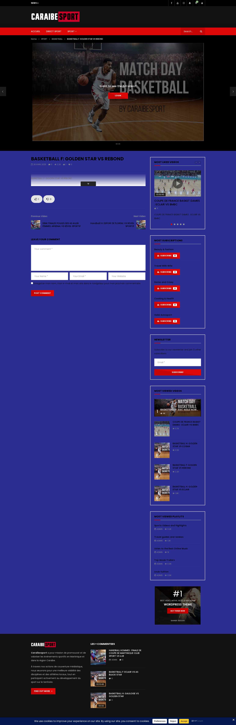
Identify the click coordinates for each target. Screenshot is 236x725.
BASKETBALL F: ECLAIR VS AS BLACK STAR (123, 673)
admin (160, 529)
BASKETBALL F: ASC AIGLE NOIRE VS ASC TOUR (187, 409)
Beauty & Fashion (164, 249)
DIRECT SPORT (53, 31)
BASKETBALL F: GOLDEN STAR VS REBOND (185, 466)
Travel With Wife (163, 265)
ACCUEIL (35, 31)
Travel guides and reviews (168, 536)
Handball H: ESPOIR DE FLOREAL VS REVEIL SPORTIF (112, 225)
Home (34, 39)
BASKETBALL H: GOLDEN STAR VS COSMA (185, 445)
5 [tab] (184, 224)
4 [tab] (180, 224)
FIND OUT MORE (43, 691)
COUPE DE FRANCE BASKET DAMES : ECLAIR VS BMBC (177, 202)
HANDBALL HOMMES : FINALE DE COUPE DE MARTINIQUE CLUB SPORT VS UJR (125, 653)
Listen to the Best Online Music (171, 548)
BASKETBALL (57, 39)
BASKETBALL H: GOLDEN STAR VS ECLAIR (185, 488)
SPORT (71, 31)
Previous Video (39, 216)
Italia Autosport (163, 314)
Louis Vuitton (161, 571)
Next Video (140, 216)
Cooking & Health (164, 298)
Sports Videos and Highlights (170, 525)
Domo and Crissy (163, 282)
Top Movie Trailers (164, 560)
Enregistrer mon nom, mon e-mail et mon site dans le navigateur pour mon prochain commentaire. (87, 283)
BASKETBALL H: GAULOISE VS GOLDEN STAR (124, 695)
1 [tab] (171, 224)
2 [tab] (174, 224)
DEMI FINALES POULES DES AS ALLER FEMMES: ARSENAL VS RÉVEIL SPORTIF (61, 225)
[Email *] (177, 362)
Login (118, 95)
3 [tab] (177, 224)
